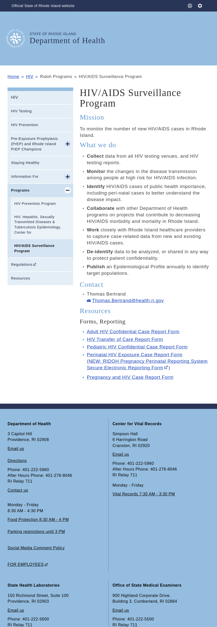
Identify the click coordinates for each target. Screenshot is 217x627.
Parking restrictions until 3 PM (36, 531)
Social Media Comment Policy (36, 548)
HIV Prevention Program (35, 204)
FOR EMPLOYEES (26, 564)
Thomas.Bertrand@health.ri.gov (128, 300)
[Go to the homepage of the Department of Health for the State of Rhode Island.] (19, 38)
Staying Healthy (25, 163)
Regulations (21, 264)
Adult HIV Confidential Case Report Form (133, 331)
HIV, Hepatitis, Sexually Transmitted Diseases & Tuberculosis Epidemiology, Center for (37, 224)
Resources (20, 278)
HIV (29, 76)
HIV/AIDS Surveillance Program (34, 248)
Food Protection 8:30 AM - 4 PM (38, 519)
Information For (25, 176)
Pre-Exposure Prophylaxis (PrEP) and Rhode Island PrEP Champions (34, 144)
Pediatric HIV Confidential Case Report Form (137, 346)
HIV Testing (21, 111)
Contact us (18, 490)
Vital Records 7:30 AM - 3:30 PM (144, 494)
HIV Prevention (24, 125)
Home (13, 76)
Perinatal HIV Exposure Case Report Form (134, 354)
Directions (17, 461)
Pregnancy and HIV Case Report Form (130, 377)
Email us (16, 448)
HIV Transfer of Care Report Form (125, 339)
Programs (20, 190)
